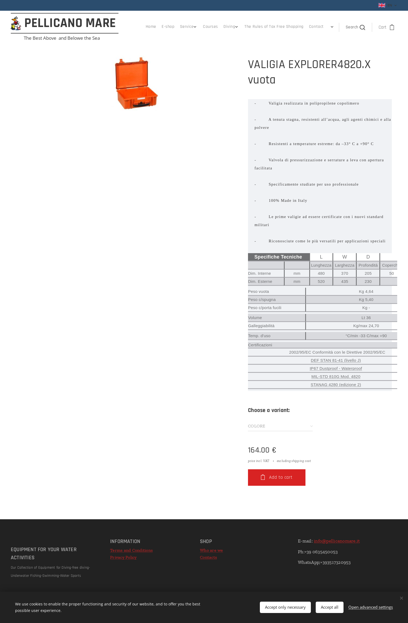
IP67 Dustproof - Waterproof (336, 368)
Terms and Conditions (131, 550)
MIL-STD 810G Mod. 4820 (336, 376)
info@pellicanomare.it (337, 541)
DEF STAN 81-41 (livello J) (336, 360)
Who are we (211, 550)
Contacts (208, 557)
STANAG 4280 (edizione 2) (336, 384)
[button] (355, 27)
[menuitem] (282, 27)
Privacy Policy (123, 557)
